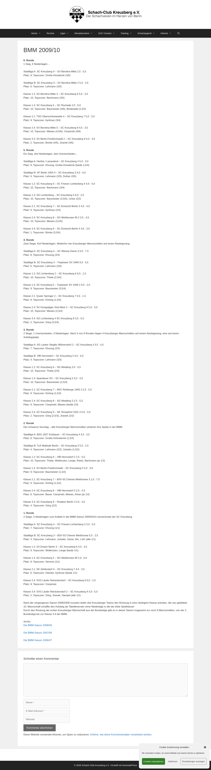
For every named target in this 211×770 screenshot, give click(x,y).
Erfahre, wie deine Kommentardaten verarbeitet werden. (121, 734)
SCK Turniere (108, 33)
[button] (205, 747)
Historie (167, 33)
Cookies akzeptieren (154, 761)
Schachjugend (148, 33)
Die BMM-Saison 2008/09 (37, 625)
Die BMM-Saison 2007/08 (37, 632)
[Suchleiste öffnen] (178, 33)
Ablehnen (172, 761)
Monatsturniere (85, 33)
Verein (37, 33)
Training (128, 33)
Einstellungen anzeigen (193, 761)
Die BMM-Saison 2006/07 (37, 640)
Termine (50, 33)
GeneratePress (129, 765)
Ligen (66, 33)
